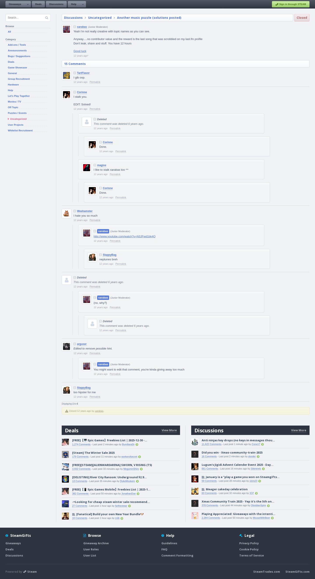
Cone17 (256, 444)
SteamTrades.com (266, 572)
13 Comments (79, 481)
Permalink (95, 82)
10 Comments (79, 518)
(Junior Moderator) (98, 27)
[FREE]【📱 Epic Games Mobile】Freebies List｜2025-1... (111, 489)
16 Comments (209, 456)
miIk (117, 518)
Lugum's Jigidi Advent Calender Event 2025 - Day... (237, 465)
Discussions (56, 4)
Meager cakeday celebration (227, 489)
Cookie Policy (249, 549)
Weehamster (85, 211)
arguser (82, 344)
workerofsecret (129, 456)
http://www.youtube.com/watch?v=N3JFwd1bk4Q (125, 236)
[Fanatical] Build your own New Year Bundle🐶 (110, 514)
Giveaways (15, 4)
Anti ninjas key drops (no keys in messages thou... (238, 440)
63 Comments (209, 493)
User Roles (91, 549)
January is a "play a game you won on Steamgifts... (243, 477)
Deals (38, 4)
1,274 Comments (81, 444)
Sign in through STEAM (290, 4)
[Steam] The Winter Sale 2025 (93, 453)
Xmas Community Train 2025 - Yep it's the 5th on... (238, 501)
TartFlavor (83, 73)
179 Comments (80, 456)
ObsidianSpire (258, 505)
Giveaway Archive (96, 543)
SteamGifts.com (297, 572)
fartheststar (121, 505)
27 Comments (79, 505)
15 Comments (75, 64)
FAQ (164, 549)
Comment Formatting (177, 555)
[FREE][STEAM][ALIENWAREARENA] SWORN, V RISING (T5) (112, 465)
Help (73, 4)
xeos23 (253, 481)
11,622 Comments (211, 444)
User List (89, 555)
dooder (252, 456)
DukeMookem (127, 481)
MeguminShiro (131, 469)
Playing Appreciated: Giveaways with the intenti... (238, 514)
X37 (252, 493)
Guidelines (169, 543)
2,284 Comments (211, 517)
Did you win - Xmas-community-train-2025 (232, 452)
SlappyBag (109, 254)
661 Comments (210, 468)
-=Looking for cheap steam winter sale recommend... (111, 502)
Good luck (80, 51)
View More (169, 430)
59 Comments (209, 481)
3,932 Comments (81, 469)
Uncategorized (100, 18)
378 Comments (210, 505)
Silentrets (256, 468)
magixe (101, 165)
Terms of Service (251, 555)
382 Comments (80, 493)
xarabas (82, 26)
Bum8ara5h (128, 444)
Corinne (82, 92)
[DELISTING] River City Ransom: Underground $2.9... (109, 477)
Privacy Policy (249, 543)
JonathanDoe (128, 493)
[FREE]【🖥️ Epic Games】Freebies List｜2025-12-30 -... (109, 440)
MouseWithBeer (261, 517)
